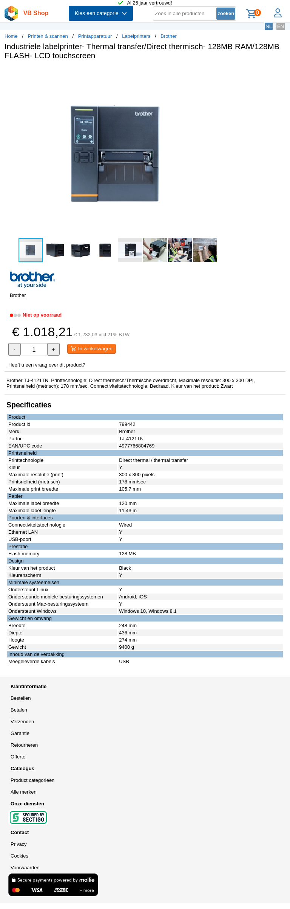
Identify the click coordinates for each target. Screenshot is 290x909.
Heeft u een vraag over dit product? (46, 365)
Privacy (19, 844)
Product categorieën (32, 780)
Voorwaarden (25, 867)
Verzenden (22, 721)
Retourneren (24, 745)
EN (280, 26)
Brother (168, 36)
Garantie (20, 733)
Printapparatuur (95, 36)
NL (268, 26)
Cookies (19, 856)
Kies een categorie (101, 13)
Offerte (18, 757)
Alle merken (24, 792)
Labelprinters (136, 36)
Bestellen (21, 698)
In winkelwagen (92, 349)
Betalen (19, 710)
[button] (224, 74)
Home (11, 36)
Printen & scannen (48, 36)
